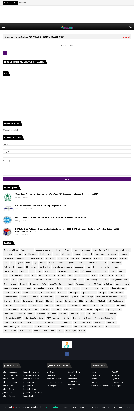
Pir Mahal (63, 314)
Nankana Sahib (47, 297)
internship (98, 258)
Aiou (32, 271)
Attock (115, 267)
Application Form (116, 292)
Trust (21, 331)
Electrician (24, 297)
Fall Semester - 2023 (49, 322)
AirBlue (76, 288)
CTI (41, 305)
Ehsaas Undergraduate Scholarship (17, 322)
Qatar (39, 271)
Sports (59, 301)
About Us (115, 372)
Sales (36, 309)
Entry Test (49, 305)
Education (79, 267)
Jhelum (6, 292)
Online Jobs (25, 309)
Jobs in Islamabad (10, 382)
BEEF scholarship (53, 318)
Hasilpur (104, 288)
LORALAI (39, 301)
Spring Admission (89, 292)
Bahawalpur (8, 258)
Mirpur (50, 288)
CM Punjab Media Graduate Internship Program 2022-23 (40, 205)
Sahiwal (80, 262)
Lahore (57, 250)
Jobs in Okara (8, 389)
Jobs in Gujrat (8, 378)
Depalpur (98, 309)
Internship (72, 375)
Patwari (20, 267)
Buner (23, 305)
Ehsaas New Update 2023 (105, 318)
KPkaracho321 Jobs (11, 326)
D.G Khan (97, 284)
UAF (33, 275)
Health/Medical (31, 254)
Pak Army (75, 258)
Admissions (99, 254)
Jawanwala (111, 322)
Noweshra (34, 284)
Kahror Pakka (9, 314)
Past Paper (116, 385)
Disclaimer (95, 382)
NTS (5, 275)
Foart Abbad (66, 322)
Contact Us (95, 375)
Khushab (16, 292)
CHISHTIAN (74, 271)
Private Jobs (52, 385)
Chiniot (16, 301)
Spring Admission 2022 (74, 301)
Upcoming (62, 271)
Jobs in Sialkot (29, 396)
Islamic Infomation (118, 288)
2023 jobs (45, 309)
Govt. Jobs (72, 388)
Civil (5, 284)
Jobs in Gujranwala (31, 375)
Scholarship (50, 258)
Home (93, 372)
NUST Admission (96, 326)
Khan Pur (21, 314)
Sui (89, 314)
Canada (89, 309)
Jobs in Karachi (29, 382)
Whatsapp (80, 284)
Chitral (110, 275)
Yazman (37, 331)
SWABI (44, 284)
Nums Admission (112, 326)
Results (43, 262)
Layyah (21, 280)
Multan (77, 254)
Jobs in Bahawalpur (31, 372)
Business (76, 318)
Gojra (108, 309)
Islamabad (86, 250)
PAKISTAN (8, 254)
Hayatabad (60, 305)
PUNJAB (67, 250)
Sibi (82, 314)
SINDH (56, 254)
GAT (75, 322)
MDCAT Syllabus (107, 305)
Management (31, 267)
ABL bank (101, 301)
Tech (27, 275)
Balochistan (112, 254)
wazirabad (90, 301)
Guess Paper (86, 322)
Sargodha (70, 262)
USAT (29, 331)
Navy (95, 267)
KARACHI (18, 254)
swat (70, 275)
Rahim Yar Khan (115, 262)
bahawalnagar (111, 258)
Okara (103, 262)
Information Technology (72, 379)
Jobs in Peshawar (30, 389)
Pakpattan (62, 292)
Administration (27, 250)
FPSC (88, 267)
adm (45, 331)
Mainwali (49, 301)
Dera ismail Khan (10, 297)
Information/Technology (91, 271)
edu (94, 314)
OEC (80, 280)
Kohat (6, 280)
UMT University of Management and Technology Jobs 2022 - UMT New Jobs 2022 (51, 217)
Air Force (104, 280)
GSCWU (95, 288)
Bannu (77, 275)
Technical (69, 284)
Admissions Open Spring (34, 318)
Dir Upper (87, 318)
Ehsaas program (122, 284)
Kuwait (85, 305)
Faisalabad (87, 254)
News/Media (63, 258)
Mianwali (49, 280)
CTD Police (78, 309)
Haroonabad (39, 288)
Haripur (35, 297)
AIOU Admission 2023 (12, 318)
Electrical (50, 372)
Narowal (23, 284)
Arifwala (67, 309)
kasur (67, 288)
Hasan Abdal (99, 322)
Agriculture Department (62, 267)
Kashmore (39, 326)
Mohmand (52, 314)
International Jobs (35, 258)
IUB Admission (74, 305)
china (60, 331)
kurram (82, 331)
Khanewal (120, 275)
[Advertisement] (67, 14)
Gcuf (14, 280)
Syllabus (75, 297)
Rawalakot (74, 314)
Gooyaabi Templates (51, 407)
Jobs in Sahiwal (9, 396)
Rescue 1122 (50, 271)
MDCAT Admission (35, 280)
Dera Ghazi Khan (10, 271)
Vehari (123, 297)
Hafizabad (27, 288)
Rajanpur (61, 275)
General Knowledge (11, 288)
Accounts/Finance (122, 250)
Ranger (113, 271)
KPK (49, 254)
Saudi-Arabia (45, 267)
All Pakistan (66, 254)
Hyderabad (50, 275)
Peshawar (124, 254)
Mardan (122, 271)
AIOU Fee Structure (116, 301)
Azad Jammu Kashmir (119, 280)
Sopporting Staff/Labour (102, 250)
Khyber (25, 292)
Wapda (60, 262)
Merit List (123, 258)
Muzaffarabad (70, 280)
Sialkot (51, 262)
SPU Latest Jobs (62, 297)
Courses (85, 288)
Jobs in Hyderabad (31, 378)
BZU (40, 275)
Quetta (20, 262)
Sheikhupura (74, 292)
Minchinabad (66, 326)
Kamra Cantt (27, 326)
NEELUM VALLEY (80, 326)
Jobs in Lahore (9, 385)
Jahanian (117, 309)
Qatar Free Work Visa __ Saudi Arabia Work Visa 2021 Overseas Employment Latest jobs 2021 (56, 194)
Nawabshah (50, 292)
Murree (58, 280)
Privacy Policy (117, 382)
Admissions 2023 (10, 305)
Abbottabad (9, 267)
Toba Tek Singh (87, 297)
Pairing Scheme (10, 331)
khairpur (102, 292)
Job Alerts (116, 375)
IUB (12, 262)
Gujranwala (86, 258)
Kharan (31, 314)
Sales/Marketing (56, 284)
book (53, 331)
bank (42, 254)
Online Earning (91, 280)
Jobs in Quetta (8, 392)
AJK (35, 262)
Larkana (95, 305)
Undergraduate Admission (106, 297)
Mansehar (41, 314)
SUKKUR (23, 271)
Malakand (121, 305)
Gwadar (14, 284)
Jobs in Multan (29, 385)
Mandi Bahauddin (11, 309)
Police (28, 262)
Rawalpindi (21, 258)
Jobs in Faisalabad (10, 375)
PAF (105, 271)
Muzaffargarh (37, 292)
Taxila (94, 275)
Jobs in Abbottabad (10, 372)
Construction (28, 301)
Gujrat (86, 275)
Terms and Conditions (100, 385)
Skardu (59, 288)
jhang (102, 275)
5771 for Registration (108, 314)
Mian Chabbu (52, 326)
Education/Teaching (43, 250)
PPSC (6, 262)
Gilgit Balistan (92, 262)
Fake (36, 322)
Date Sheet (108, 284)
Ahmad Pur (56, 309)
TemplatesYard (23, 407)
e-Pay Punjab (71, 331)
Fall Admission (16, 275)
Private (75, 250)
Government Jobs (11, 250)
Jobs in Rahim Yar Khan (32, 392)
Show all (126, 37)
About (73, 407)
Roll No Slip (105, 267)
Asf (89, 284)
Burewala (32, 305)
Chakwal (7, 301)
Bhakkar (67, 318)
